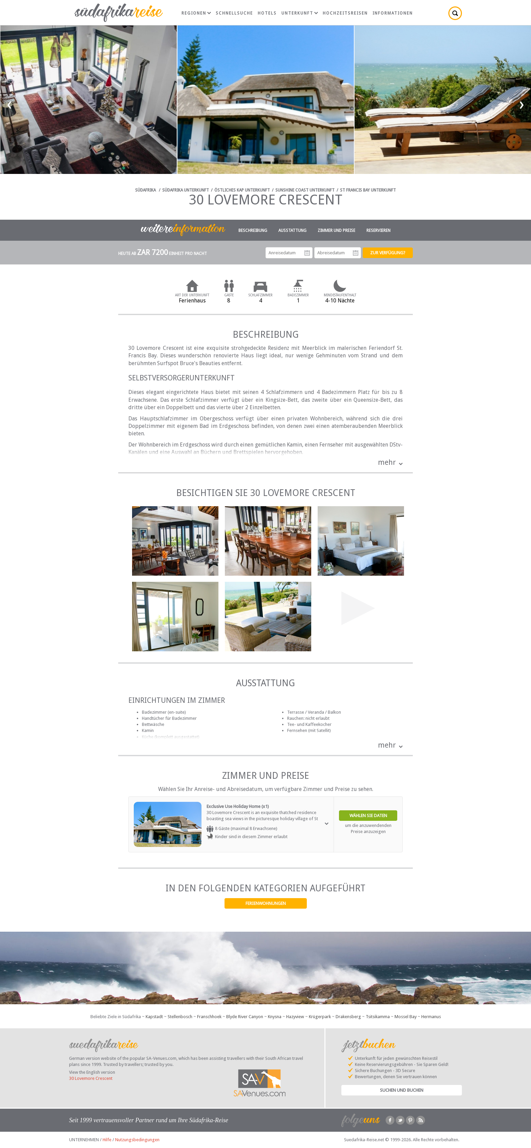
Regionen (196, 13)
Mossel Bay (406, 1016)
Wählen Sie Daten (368, 815)
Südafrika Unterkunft (185, 190)
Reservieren (378, 230)
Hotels (267, 13)
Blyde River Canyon (244, 1016)
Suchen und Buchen (401, 1090)
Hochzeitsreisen (345, 13)
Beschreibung (252, 230)
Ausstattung (292, 230)
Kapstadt (154, 1016)
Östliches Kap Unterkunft (242, 190)
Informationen (393, 13)
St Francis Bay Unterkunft (368, 190)
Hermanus (431, 1016)
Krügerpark (320, 1016)
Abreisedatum (355, 253)
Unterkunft (299, 13)
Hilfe (107, 1139)
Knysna (274, 1016)
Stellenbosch (180, 1016)
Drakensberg (348, 1016)
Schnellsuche (234, 13)
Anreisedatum (307, 253)
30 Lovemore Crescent (90, 1078)
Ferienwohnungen (266, 903)
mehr (387, 462)
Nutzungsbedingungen (137, 1139)
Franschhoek (209, 1016)
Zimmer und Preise (336, 230)
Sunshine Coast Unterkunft (305, 190)
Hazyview (295, 1016)
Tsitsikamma (378, 1016)
